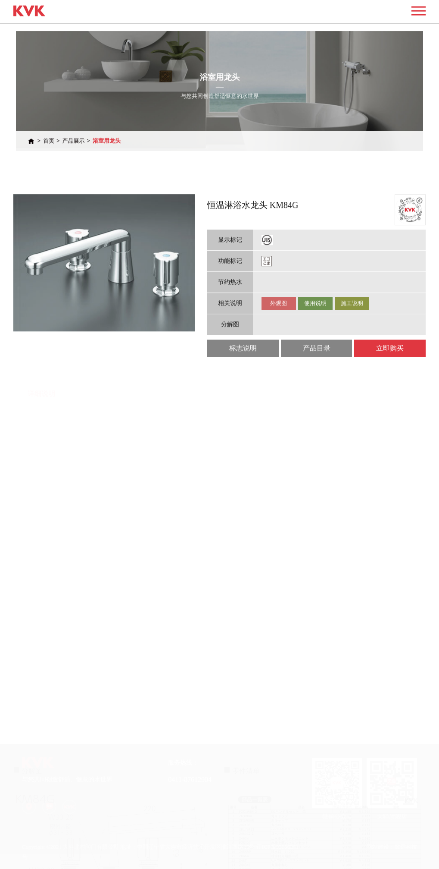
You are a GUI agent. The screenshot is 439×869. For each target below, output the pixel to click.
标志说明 (243, 375)
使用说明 (315, 330)
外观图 (278, 330)
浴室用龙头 (121, 134)
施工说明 (352, 330)
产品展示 (92, 134)
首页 (70, 134)
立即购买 (390, 375)
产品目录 (316, 375)
